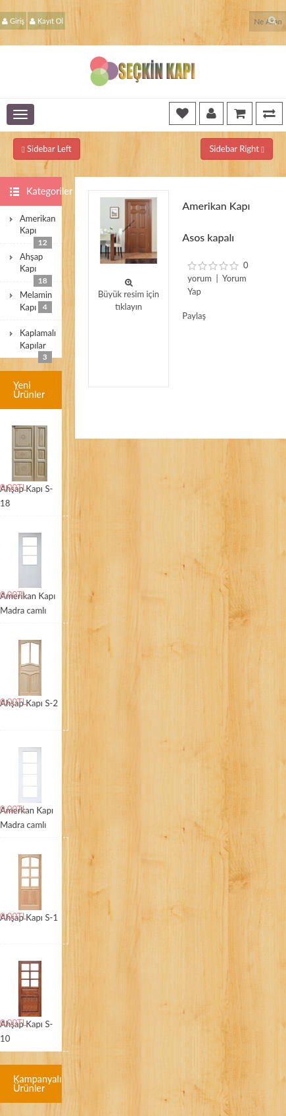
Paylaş (194, 315)
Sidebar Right (236, 148)
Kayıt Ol (46, 20)
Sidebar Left (47, 148)
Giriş (13, 20)
